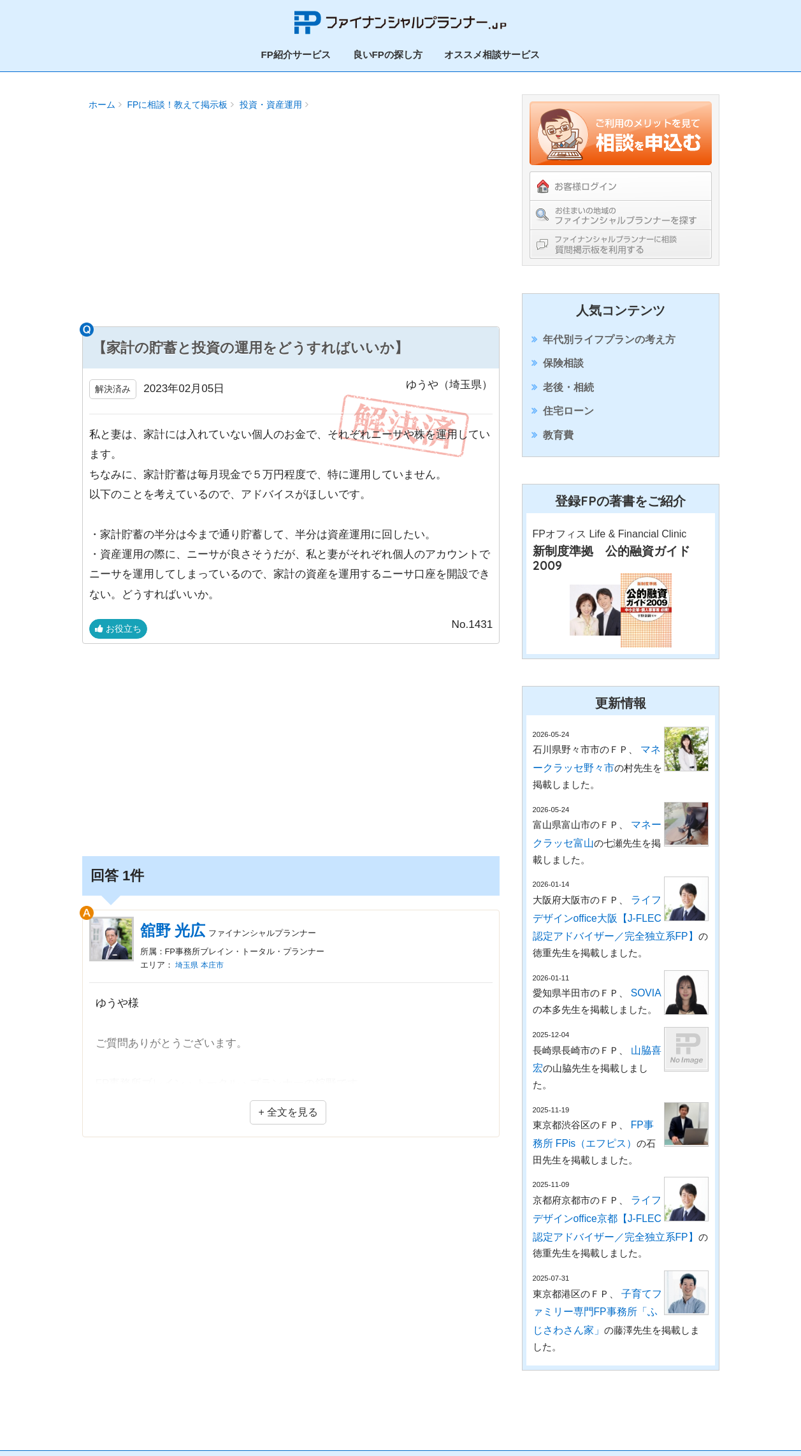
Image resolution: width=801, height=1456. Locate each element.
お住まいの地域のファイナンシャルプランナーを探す (621, 212)
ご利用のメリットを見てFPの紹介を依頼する (621, 130)
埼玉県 (187, 952)
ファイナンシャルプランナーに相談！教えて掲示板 (621, 241)
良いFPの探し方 (387, 51)
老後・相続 (569, 398)
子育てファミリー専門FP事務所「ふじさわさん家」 (596, 1280)
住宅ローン (569, 428)
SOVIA (645, 996)
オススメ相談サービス (492, 51)
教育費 (559, 458)
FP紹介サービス (296, 51)
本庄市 (215, 952)
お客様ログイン (621, 183)
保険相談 (564, 367)
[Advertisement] (291, 220)
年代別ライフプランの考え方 (607, 337)
